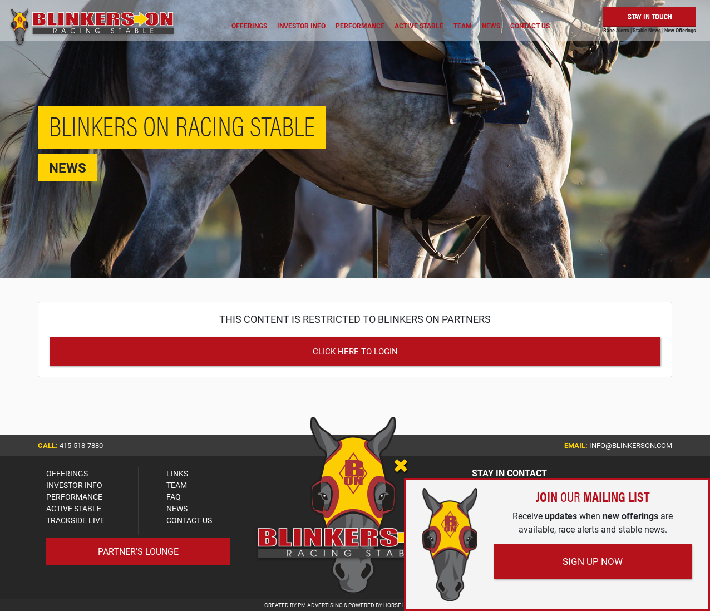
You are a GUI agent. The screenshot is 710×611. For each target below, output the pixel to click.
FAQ (173, 496)
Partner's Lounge (138, 551)
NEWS (177, 508)
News (491, 25)
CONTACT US (189, 520)
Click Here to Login (355, 351)
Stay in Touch (650, 16)
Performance (360, 25)
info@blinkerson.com (630, 445)
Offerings (249, 25)
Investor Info (301, 25)
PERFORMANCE (74, 496)
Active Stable (419, 25)
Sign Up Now (593, 561)
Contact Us (530, 25)
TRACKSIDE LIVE (75, 520)
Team (462, 25)
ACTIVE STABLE (73, 508)
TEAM (176, 485)
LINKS (177, 473)
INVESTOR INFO (74, 485)
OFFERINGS (67, 473)
